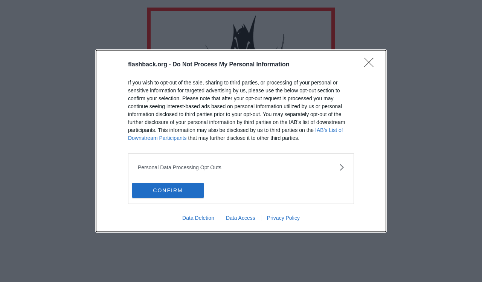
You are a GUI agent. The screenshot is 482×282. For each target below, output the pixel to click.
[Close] (371, 65)
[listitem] (241, 167)
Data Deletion (198, 218)
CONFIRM (168, 190)
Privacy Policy (283, 218)
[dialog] (241, 141)
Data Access (240, 218)
